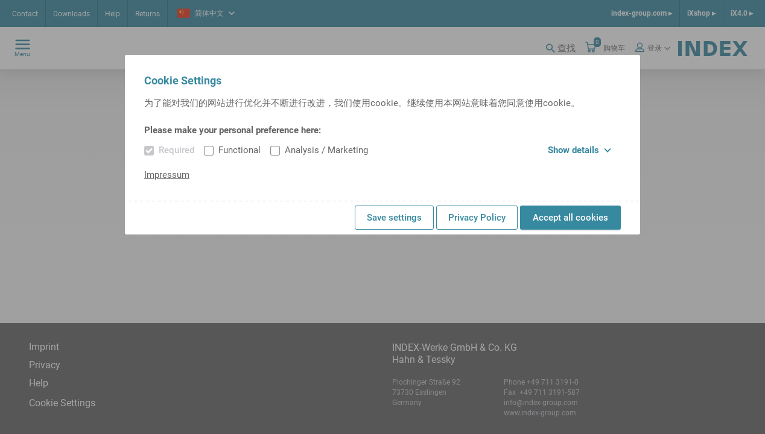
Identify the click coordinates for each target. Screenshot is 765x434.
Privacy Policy (477, 217)
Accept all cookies (570, 217)
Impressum (166, 174)
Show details (579, 150)
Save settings (394, 217)
